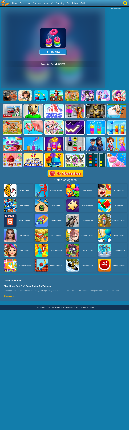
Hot (28, 3)
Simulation (72, 3)
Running (60, 3)
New (14, 3)
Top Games (61, 307)
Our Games (52, 307)
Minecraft (48, 3)
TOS (76, 307)
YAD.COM (90, 307)
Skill (82, 3)
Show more (9, 296)
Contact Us (70, 307)
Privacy (82, 307)
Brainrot (37, 3)
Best (21, 3)
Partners (43, 307)
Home (37, 307)
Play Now (53, 51)
